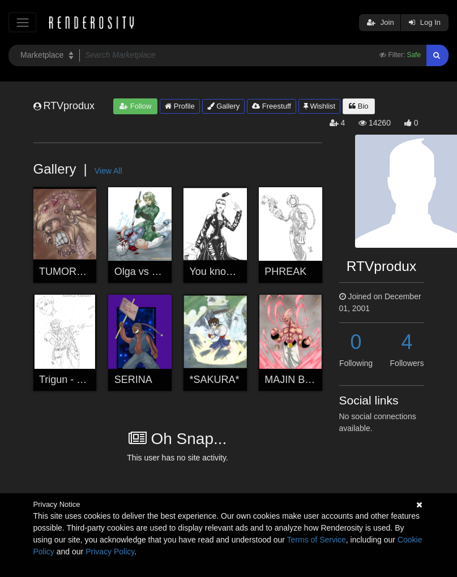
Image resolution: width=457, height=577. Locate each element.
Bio (358, 106)
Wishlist (319, 106)
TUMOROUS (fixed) (84, 271)
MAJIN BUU (291, 379)
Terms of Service (316, 539)
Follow (135, 106)
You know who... (226, 271)
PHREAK (285, 271)
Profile (179, 106)
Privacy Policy (110, 551)
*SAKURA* (215, 379)
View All (108, 170)
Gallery (223, 106)
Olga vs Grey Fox (154, 271)
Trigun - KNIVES (76, 379)
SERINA (133, 379)
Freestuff (271, 106)
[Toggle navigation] (22, 22)
